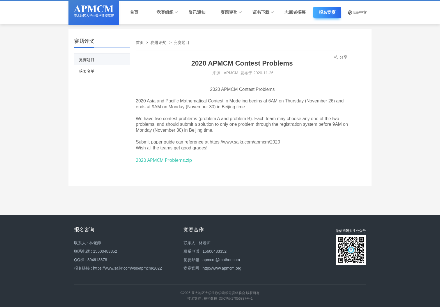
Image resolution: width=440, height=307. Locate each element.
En (355, 12)
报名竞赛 (327, 12)
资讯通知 (197, 12)
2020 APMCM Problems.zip (164, 160)
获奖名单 (87, 71)
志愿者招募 (295, 12)
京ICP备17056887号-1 (236, 299)
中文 (363, 12)
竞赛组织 (167, 12)
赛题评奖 (231, 12)
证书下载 (263, 12)
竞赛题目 (87, 59)
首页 (134, 12)
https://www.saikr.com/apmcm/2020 (245, 142)
